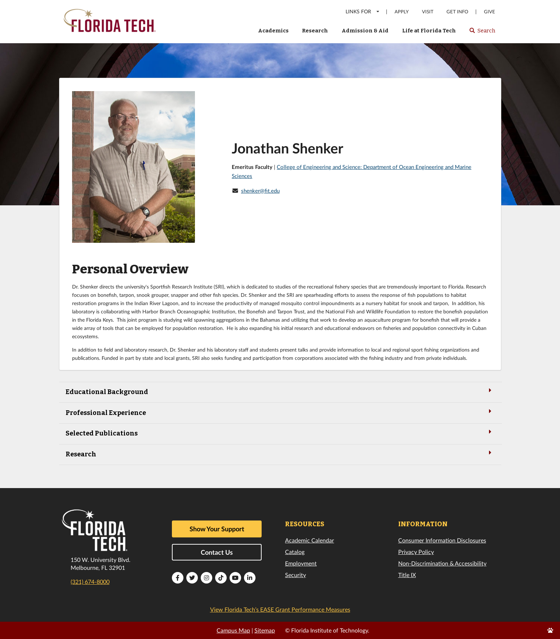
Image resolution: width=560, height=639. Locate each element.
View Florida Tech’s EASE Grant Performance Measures (280, 609)
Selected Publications (280, 432)
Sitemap (264, 630)
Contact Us (217, 552)
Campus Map (233, 630)
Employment (301, 563)
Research (315, 30)
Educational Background (280, 391)
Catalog (295, 551)
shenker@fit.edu (260, 190)
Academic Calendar (309, 540)
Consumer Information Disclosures (442, 540)
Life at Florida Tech (429, 30)
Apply (402, 11)
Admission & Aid (365, 30)
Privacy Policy (416, 551)
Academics (273, 30)
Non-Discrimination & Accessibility (442, 563)
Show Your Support (217, 529)
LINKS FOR (363, 11)
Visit (428, 11)
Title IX (407, 574)
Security (295, 574)
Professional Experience (280, 412)
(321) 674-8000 (90, 581)
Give (489, 11)
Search (482, 32)
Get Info (457, 11)
